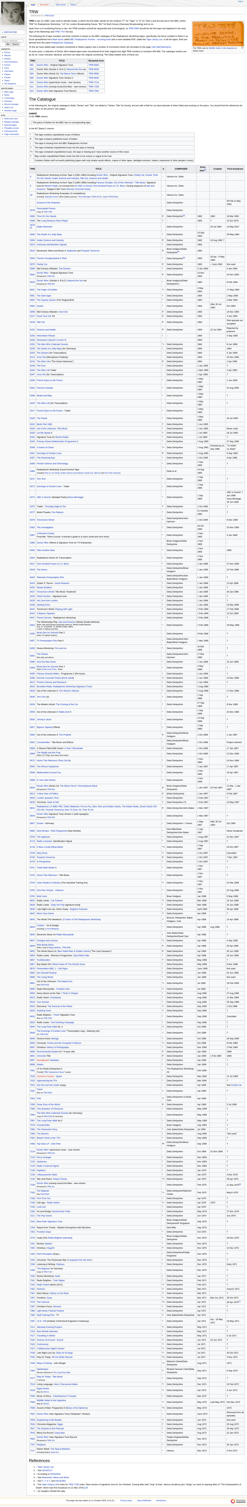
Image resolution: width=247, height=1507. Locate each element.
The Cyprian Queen (46, 300)
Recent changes (11, 104)
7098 (32, 1144)
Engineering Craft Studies (49, 1420)
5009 (32, 240)
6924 (32, 1006)
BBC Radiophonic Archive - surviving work (90, 39)
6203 (32, 353)
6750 (32, 890)
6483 (32, 667)
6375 (32, 506)
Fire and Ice (60, 648)
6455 (32, 633)
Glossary (8, 101)
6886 (32, 977)
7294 (32, 1264)
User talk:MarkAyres (161, 47)
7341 (32, 1280)
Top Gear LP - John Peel (49, 1144)
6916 (32, 1002)
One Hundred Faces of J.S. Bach (109, 186)
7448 (32, 1363)
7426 (32, 1344)
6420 (32, 577)
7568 (32, 1396)
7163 (32, 1192)
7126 (32, 1166)
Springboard (43, 1060)
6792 (32, 896)
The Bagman (43, 1191)
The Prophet (65, 735)
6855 (32, 955)
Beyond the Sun (75, 69)
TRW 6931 (113, 197)
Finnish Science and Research (51, 682)
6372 (32, 486)
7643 (32, 1433)
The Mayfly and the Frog (49, 752)
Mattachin (72, 251)
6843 (32, 919)
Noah (57, 1276)
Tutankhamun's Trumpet (64, 1396)
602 (32, 69)
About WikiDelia (144, 1500)
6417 (32, 564)
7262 (32, 1232)
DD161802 (61, 1481)
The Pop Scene (44, 1216)
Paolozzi (41, 1289)
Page (33, 5)
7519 (32, 1384)
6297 (32, 374)
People (7, 77)
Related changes (11, 122)
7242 (32, 1221)
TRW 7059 (48, 212)
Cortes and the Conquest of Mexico (64, 1043)
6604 (32, 787)
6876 (32, 968)
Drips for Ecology (64, 1353)
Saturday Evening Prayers (49, 1327)
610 (32, 82)
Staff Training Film (45, 1315)
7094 (32, 1138)
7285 (32, 1254)
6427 (32, 592)
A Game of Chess (45, 447)
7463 (32, 1371)
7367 (32, 1298)
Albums (7, 55)
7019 (32, 1076)
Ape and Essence (66, 622)
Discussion (44, 5)
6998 (32, 1064)
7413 (32, 1331)
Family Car (139, 175)
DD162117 (47, 1470)
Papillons (41, 1170)
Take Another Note (46, 550)
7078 (32, 1125)
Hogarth (50, 1248)
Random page (10, 111)
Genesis (57, 1306)
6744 (32, 883)
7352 (32, 1289)
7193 (32, 1207)
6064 (32, 306)
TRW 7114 (94, 82)
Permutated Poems (46, 208)
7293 (32, 1260)
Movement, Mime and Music (55, 1477)
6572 (32, 760)
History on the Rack (59, 1293)
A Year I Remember (73, 748)
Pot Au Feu (86, 806)
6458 (32, 648)
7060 (32, 1109)
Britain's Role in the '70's (49, 1138)
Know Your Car (44, 316)
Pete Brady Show (45, 945)
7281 (32, 1244)
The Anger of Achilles (47, 290)
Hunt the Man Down (46, 662)
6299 (32, 380)
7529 (32, 1390)
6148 (32, 322)
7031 (32, 1085)
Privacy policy (126, 1500)
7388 (32, 1311)
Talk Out (84, 178)
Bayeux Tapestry (45, 727)
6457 (32, 641)
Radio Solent (53, 1202)
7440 (32, 1357)
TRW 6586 (66, 947)
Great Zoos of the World (48, 1104)
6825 (32, 900)
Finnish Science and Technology (52, 463)
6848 (32, 946)
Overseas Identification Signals (52, 244)
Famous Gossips (104, 182)
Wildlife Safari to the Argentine (222, 48)
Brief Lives (42, 896)
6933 (32, 1022)
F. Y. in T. (46, 1481)
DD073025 (44, 985)
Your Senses (43, 1002)
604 (32, 73)
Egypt (60, 1424)
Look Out (41, 1207)
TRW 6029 (94, 69)
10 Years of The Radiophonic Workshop (81, 919)
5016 (32, 251)
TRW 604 (51, 789)
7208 (32, 1211)
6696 (32, 831)
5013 (32, 244)
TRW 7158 (94, 86)
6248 (32, 366)
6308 (32, 395)
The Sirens (42, 569)
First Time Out (44, 1198)
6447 (32, 618)
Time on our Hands (52, 473)
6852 (32, 951)
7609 (32, 1420)
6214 (32, 357)
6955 (32, 1043)
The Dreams (65, 268)
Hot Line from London (47, 600)
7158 (32, 1185)
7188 (32, 1198)
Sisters (40, 1064)
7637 (32, 1428)
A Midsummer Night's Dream (50, 1348)
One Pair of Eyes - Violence (50, 890)
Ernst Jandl (67, 678)
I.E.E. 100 (41, 1321)
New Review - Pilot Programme (52, 831)
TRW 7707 (60, 32)
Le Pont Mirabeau (52, 929)
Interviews (8, 71)
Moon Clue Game (45, 913)
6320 (32, 418)
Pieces (7, 52)
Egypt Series (43, 1388)
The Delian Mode (130, 806)
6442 (32, 613)
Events (7, 65)
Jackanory (42, 1161)
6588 (32, 780)
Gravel (148, 175)
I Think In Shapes (69, 993)
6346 (32, 447)
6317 (32, 411)
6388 (32, 543)
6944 (32, 1027)
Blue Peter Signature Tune (49, 1221)
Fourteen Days (44, 1232)
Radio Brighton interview (60, 1238)
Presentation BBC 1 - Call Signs (52, 968)
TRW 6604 (94, 73)
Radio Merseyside (65, 934)
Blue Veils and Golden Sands (106, 806)
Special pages (10, 125)
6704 (32, 837)
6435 (32, 600)
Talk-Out (97, 473)
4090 (32, 234)
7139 (32, 1175)
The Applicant (43, 837)
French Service (44, 618)
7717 (32, 1451)
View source (61, 5)
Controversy (43, 1344)
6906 (32, 989)
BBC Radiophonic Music (54, 1072)
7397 (32, 1321)
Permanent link (10, 131)
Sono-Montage (75, 497)
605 (32, 78)
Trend (56, 1015)
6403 (32, 558)
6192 (32, 344)
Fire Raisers (57, 512)
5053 (32, 258)
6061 (32, 296)
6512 (32, 682)
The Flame (42, 418)
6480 (32, 662)
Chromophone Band (87, 786)
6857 (32, 960)
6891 (32, 983)
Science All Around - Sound (50, 1340)
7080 (32, 1129)
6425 (32, 587)
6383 (32, 527)
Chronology (9, 98)
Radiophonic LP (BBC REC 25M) (53, 806)
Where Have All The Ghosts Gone (68, 964)
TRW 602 (51, 284)
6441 (32, 609)
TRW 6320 (49, 16)
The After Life (43, 361)
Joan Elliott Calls (81, 955)
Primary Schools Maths (48, 673)
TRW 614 (51, 1440)
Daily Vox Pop (57, 905)
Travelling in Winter (46, 1336)
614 (32, 91)
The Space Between (60, 1449)
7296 (32, 1270)
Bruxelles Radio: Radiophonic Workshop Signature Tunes (64, 686)
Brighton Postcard (78, 909)
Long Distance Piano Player (54, 221)
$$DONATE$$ (10, 32)
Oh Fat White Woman (62, 1357)
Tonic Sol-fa (64, 760)
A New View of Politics (47, 793)
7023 (32, 1080)
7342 (32, 1285)
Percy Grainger (44, 1157)
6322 (32, 424)
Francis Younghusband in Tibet (52, 258)
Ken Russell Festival (47, 973)
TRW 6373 (96, 197)
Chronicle (41, 1056)
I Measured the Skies (47, 1175)
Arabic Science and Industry (65, 178)
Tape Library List (154, 39)
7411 (32, 1327)
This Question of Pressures (50, 1109)
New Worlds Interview (47, 1331)
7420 (32, 1340)
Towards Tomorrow (90, 251)
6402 (32, 550)
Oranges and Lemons (47, 940)
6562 (32, 742)
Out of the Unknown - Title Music (129, 182)
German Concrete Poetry (78, 189)
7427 (32, 1348)
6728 (32, 853)
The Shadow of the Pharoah (50, 1428)
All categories (10, 84)
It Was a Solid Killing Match (50, 847)
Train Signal (59, 1280)
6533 (32, 686)
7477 (32, 1378)
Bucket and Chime (49, 669)
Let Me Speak (43, 433)
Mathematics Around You (49, 772)
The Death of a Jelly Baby (49, 234)
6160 (32, 336)
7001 (32, 1070)
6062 (32, 300)
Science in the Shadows (48, 203)
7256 (32, 1227)
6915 (32, 997)
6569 (32, 753)
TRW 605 (51, 817)
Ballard (48, 1244)
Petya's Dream (60, 1179)
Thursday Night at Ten (55, 506)
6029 (32, 282)
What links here (11, 119)
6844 (32, 927)
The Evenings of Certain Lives (51, 1031)
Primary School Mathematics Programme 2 (57, 441)
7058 (32, 1104)
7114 (32, 1151)
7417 (32, 1336)
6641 (32, 808)
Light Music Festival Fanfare (50, 1311)
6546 (32, 697)
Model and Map (44, 395)
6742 (32, 875)
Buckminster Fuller (61, 1211)
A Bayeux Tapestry (46, 613)
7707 (32, 1444)
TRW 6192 (48, 1116)
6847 (32, 940)
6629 (32, 798)
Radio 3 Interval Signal (48, 1166)
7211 (32, 1216)
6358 (32, 463)
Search (4, 37)
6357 (32, 458)
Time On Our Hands (46, 216)
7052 (32, 1091)
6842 (32, 913)
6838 (32, 909)
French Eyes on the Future (50, 380)
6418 (32, 569)
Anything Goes (44, 1010)
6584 (32, 766)
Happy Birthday (55, 947)
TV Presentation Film (47, 641)
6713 (32, 841)
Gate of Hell (53, 802)
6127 (32, 316)
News (6, 95)
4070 (32, 225)
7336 (32, 1276)
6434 (32, 596)
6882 (32, 973)
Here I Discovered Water (66, 1384)
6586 (32, 772)
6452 (32, 625)
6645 (32, 816)
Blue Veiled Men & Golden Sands (73, 951)
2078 (32, 210)
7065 (32, 1115)
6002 (32, 274)
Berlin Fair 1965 (44, 424)
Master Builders (44, 587)
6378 (32, 520)
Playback (41, 1444)
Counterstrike (43, 742)
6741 (32, 867)
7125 (32, 1161)
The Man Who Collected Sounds (52, 344)
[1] (84, 1488)
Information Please (46, 336)
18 (31, 195)
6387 (32, 535)
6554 (32, 704)
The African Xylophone (48, 766)
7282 (32, 1248)
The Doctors (43, 1133)
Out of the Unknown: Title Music (52, 428)
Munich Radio (51, 186)
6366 (32, 471)
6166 (32, 340)
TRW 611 (51, 1187)
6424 (32, 583)
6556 (32, 719)
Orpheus (60, 1264)
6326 (32, 428)
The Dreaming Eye (46, 458)
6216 (32, 361)
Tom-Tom (41, 479)
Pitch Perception (45, 1254)
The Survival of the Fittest (60, 1006)
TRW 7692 (94, 91)
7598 (32, 1402)
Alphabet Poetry (51, 197)
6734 (32, 861)
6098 (32, 312)
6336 (32, 433)
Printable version (11, 128)
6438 (32, 605)
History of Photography (58, 1047)
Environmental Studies (48, 1051)
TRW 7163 (48, 1272)
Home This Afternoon (47, 760)
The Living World (45, 977)
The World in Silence (69, 691)
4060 (32, 216)
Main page (9, 92)
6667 (32, 823)
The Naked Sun (64, 981)
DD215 (46, 1404)
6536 (32, 691)
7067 (32, 1120)
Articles (7, 59)
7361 (32, 1293)
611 (32, 86)
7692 (32, 1439)
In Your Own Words (46, 780)
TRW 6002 (94, 65)
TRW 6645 (94, 78)
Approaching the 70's (47, 1080)
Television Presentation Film (50, 577)
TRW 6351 (44, 1034)
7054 (32, 1098)
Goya (49, 1298)
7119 (32, 1157)
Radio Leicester (44, 841)
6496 (32, 678)
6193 (32, 348)
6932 (32, 1016)
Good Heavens (62, 583)
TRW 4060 (134, 28)
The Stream (42, 654)
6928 (32, 1010)
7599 (32, 1408)
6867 (32, 964)
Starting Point (43, 605)
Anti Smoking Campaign (62, 1022)
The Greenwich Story (47, 1129)
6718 (32, 847)
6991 (32, 1056)
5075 (32, 264)
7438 (32, 1353)
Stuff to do (8, 107)
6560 (32, 735)
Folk (39, 1098)
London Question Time (48, 798)
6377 (32, 512)
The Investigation (45, 527)
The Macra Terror (68, 73)
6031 (32, 290)
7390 (32, 1315)
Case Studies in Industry (49, 883)
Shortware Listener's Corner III (51, 340)
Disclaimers (161, 1500)
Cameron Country (45, 1076)
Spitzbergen (43, 1369)
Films (6, 68)
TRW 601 (51, 276)
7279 (32, 1238)
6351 (32, 453)
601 (32, 65)
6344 (32, 441)
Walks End (64, 712)
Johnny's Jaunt (44, 719)
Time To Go (87, 810)
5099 (32, 268)
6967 (32, 1047)
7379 (32, 1302)
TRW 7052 (47, 1018)
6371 (32, 479)
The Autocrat (43, 1302)
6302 (32, 388)
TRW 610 (51, 1153)
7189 (32, 1202)
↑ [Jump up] (36, 1467)
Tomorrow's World (45, 520)
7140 (32, 1179)
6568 (32, 748)
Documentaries (10, 62)
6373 (32, 497)
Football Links (62, 989)
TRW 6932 (47, 1093)
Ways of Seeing (44, 1363)
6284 (32, 370)
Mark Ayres (57, 39)
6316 (32, 403)
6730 (32, 857)
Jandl (105, 197)
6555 (32, 712)
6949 (32, 1038)
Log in (240, 1)
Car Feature (57, 900)
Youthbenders (43, 960)
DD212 (46, 1392)
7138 (32, 1170)
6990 (32, 1051)
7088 (32, 1133)
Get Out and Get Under (48, 1085)
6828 (32, 905)
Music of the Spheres (76, 1408)
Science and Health (98, 178)
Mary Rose (42, 853)
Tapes (7, 80)
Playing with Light (63, 609)
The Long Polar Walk (47, 1027)
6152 (32, 330)
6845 (32, 934)
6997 (32, 1060)
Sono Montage (84, 197)
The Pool (41, 366)
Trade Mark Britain (46, 867)
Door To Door (71, 810)
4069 (32, 221)
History (73, 5)
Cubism (40, 925)
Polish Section (44, 596)
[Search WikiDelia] (12, 40)
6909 (32, 993)
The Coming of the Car (67, 704)
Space (59, 1076)
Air (80, 810)
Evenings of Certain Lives (49, 453)
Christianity (55, 997)
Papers (7, 74)
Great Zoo (54, 1452)
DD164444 (55, 1474)
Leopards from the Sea (79, 1260)
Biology (55, 1038)
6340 (32, 437)
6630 (32, 802)
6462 (32, 656)
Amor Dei (63, 312)
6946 (32, 1033)
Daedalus (54, 1060)
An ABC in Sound (83, 186)
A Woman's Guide (45, 533)
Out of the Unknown (113, 473)
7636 (32, 1424)
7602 (32, 1414)
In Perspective (44, 861)
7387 (32, 1306)
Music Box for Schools (47, 632)
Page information (11, 134)
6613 (32, 793)
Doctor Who (42, 65)
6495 (32, 673)
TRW (31, 21)
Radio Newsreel (44, 227)
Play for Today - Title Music (50, 1377)
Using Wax (59, 1433)
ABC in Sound (44, 497)
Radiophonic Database (62, 43)
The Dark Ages (44, 296)
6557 (32, 727)
